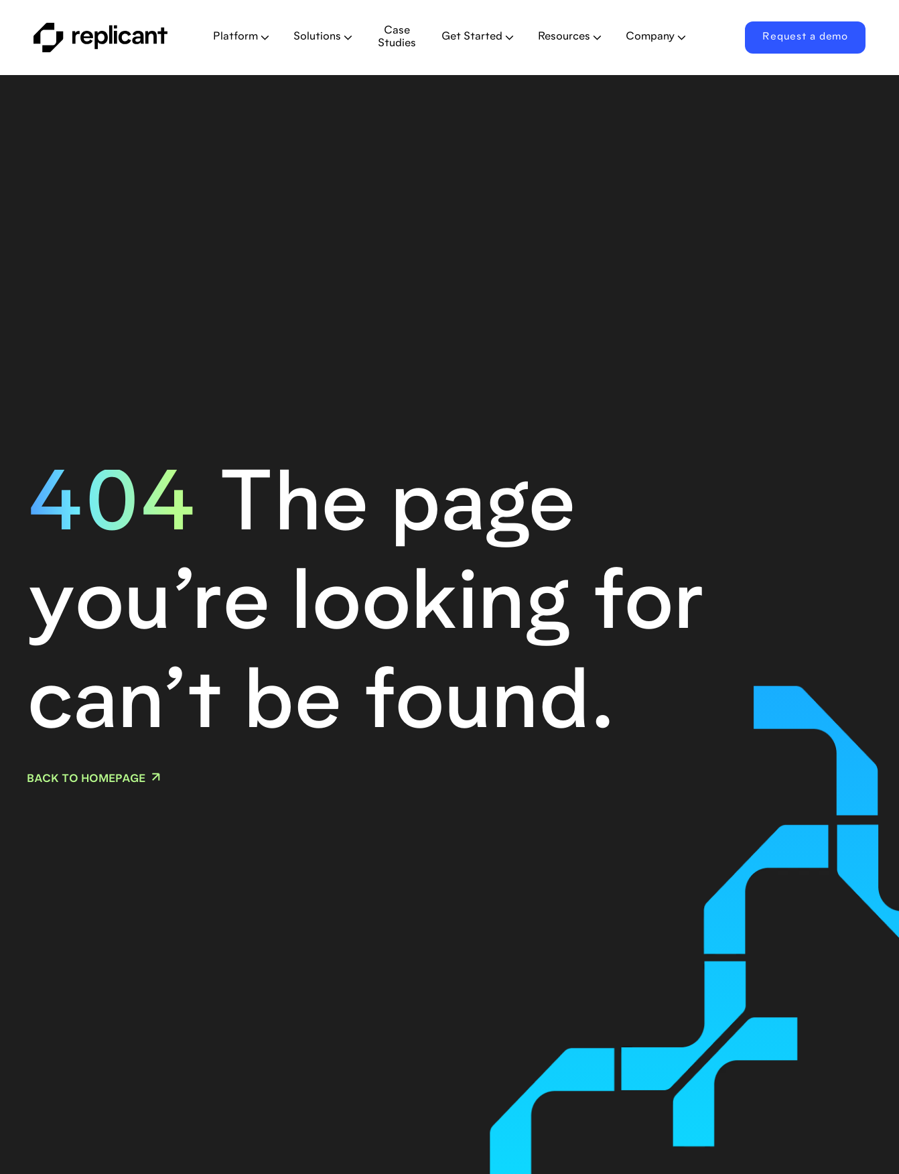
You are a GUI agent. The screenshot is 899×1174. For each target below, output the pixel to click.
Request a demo (805, 37)
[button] (241, 37)
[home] (112, 37)
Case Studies (397, 37)
